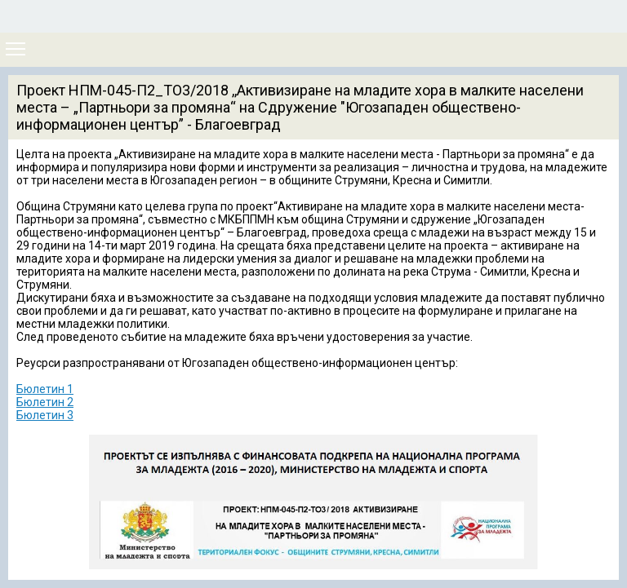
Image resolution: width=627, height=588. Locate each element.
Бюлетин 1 (44, 389)
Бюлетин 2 (44, 402)
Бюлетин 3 (44, 415)
